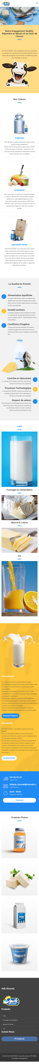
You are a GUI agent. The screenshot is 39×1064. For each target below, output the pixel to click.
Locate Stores (9, 758)
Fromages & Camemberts (10, 1020)
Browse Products (10, 715)
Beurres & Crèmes (8, 1024)
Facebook (19, 1038)
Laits (19, 426)
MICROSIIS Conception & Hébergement (24, 1057)
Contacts (19, 800)
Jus (4, 1029)
